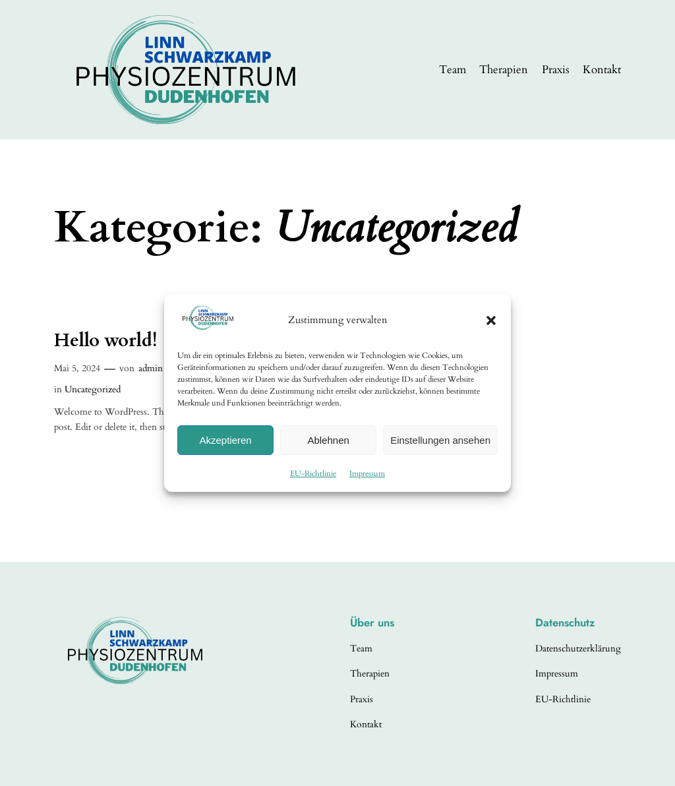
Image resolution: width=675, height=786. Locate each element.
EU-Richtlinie (313, 473)
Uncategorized (93, 389)
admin (150, 368)
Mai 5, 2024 (77, 368)
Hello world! (105, 340)
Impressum (367, 473)
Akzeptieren (225, 440)
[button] (491, 320)
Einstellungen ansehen (440, 440)
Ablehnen (328, 440)
